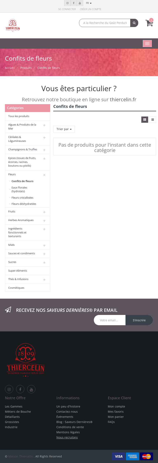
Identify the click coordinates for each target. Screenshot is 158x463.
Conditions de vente (70, 427)
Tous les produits (18, 116)
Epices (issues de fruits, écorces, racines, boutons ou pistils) (22, 161)
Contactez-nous (67, 412)
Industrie (11, 427)
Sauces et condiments (21, 253)
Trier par (64, 129)
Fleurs (12, 174)
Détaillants (12, 417)
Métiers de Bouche (18, 412)
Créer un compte (90, 9)
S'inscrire (139, 320)
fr (89, 3)
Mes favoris (116, 412)
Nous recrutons (67, 437)
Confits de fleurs (48, 68)
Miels (11, 245)
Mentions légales (68, 432)
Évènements (64, 417)
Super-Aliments (17, 270)
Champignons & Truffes (22, 149)
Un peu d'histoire (68, 406)
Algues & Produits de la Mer (22, 126)
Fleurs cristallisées (22, 197)
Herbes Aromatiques (21, 220)
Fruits (11, 211)
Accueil (10, 68)
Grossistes (12, 422)
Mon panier (116, 417)
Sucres (12, 262)
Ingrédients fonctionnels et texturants (17, 232)
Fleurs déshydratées (24, 204)
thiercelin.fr (123, 99)
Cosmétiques (16, 288)
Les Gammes (13, 406)
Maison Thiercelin (20, 456)
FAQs (111, 422)
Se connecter (67, 9)
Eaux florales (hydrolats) (19, 189)
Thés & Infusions (18, 279)
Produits (26, 68)
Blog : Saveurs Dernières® (74, 422)
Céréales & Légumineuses (17, 139)
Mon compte (116, 406)
